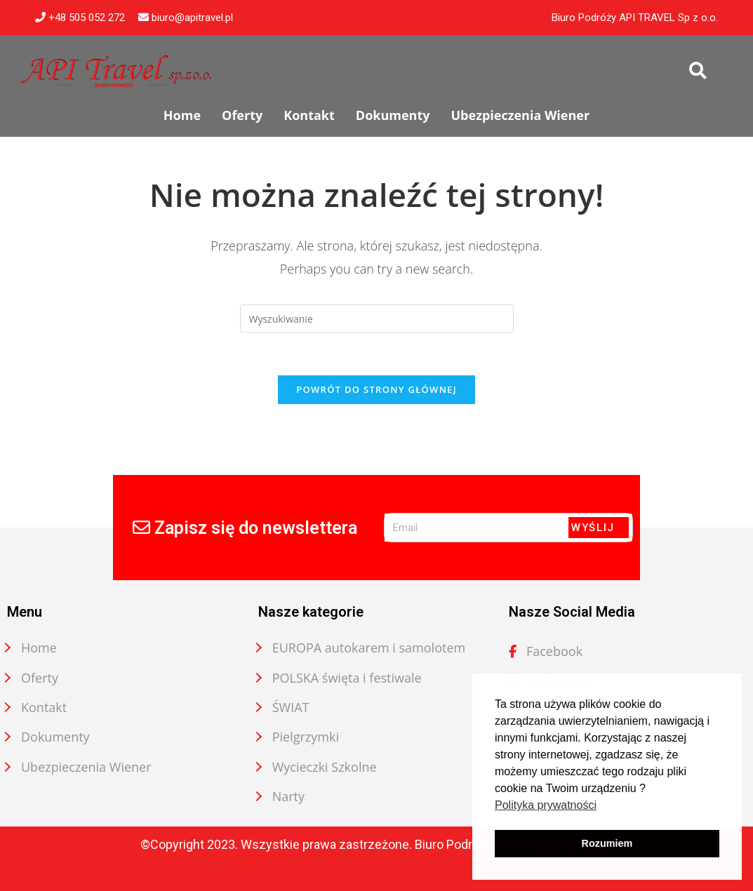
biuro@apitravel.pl (185, 17)
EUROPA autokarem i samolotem (369, 647)
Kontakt (44, 707)
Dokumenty (55, 736)
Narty (288, 796)
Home (39, 647)
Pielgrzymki (305, 736)
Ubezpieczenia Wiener (86, 766)
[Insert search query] (377, 318)
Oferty (39, 677)
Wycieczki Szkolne (324, 766)
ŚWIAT (290, 707)
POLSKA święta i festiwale (347, 677)
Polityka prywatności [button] (546, 805)
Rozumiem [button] (607, 843)
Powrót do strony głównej (376, 389)
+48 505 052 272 (80, 17)
